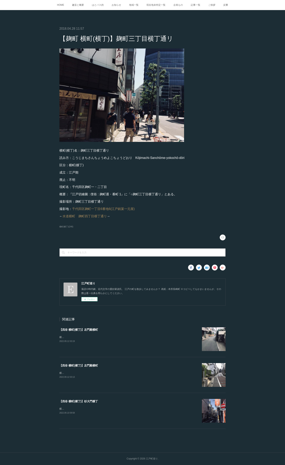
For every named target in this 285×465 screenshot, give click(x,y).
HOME (60, 5)
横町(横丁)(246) (66, 227)
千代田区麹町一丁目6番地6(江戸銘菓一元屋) (103, 209)
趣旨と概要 (78, 5)
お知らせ (116, 5)
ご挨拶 (211, 5)
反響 (225, 5)
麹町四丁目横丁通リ (92, 216)
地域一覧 (134, 5)
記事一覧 (195, 5)
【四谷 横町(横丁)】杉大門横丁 (78, 401)
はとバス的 (98, 5)
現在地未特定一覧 (155, 5)
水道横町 (69, 216)
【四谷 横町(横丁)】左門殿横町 (78, 329)
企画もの (178, 5)
